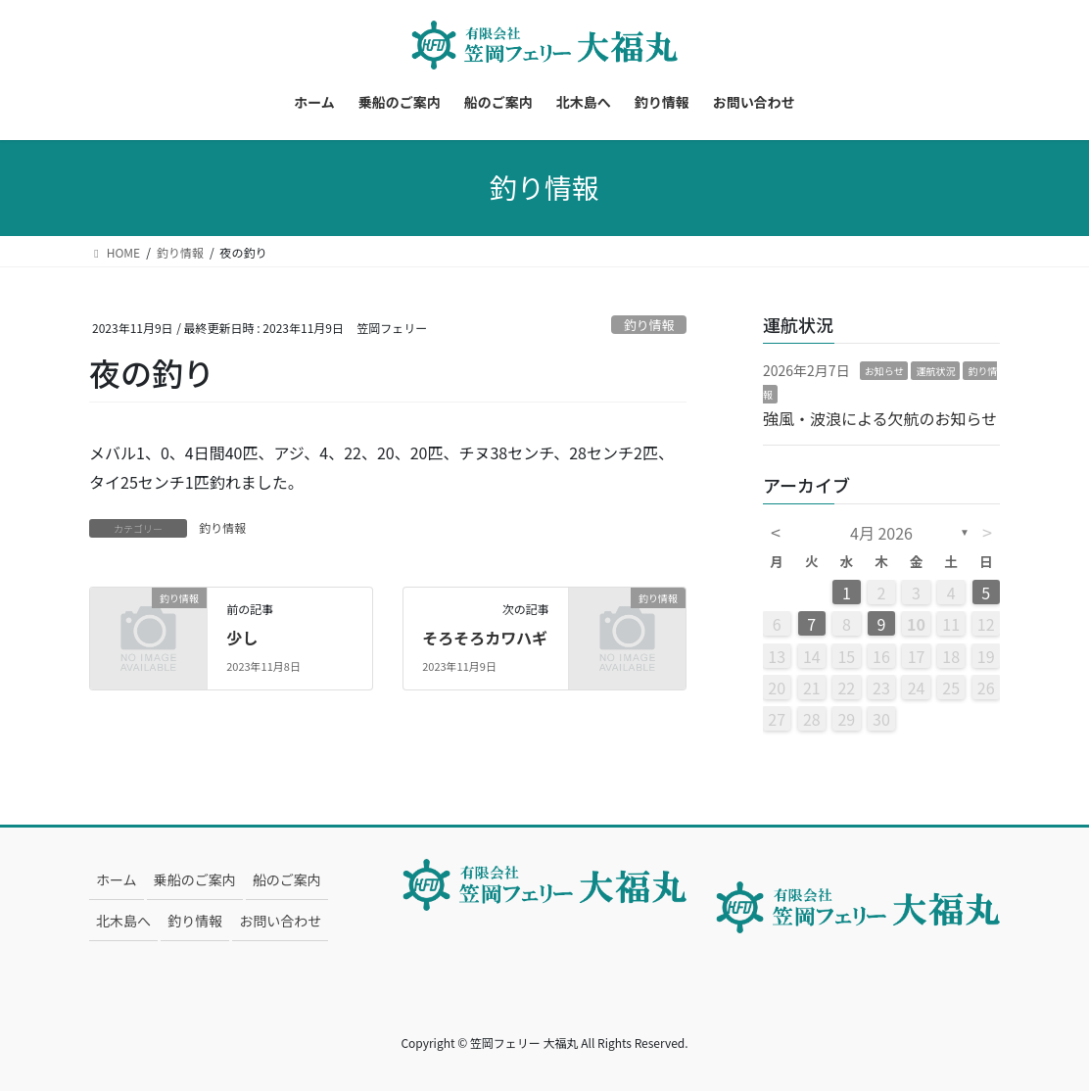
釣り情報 (649, 324)
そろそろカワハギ (484, 637)
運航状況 (935, 370)
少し (242, 637)
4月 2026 (881, 533)
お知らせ (884, 370)
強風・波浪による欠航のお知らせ (880, 418)
